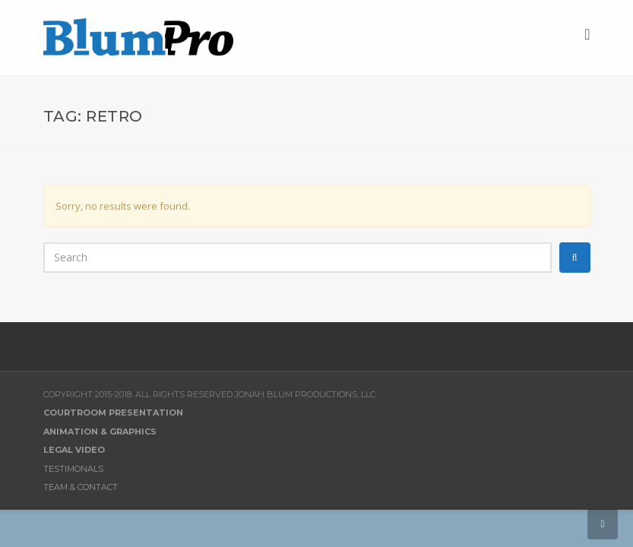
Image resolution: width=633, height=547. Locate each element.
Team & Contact (80, 487)
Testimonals (73, 468)
